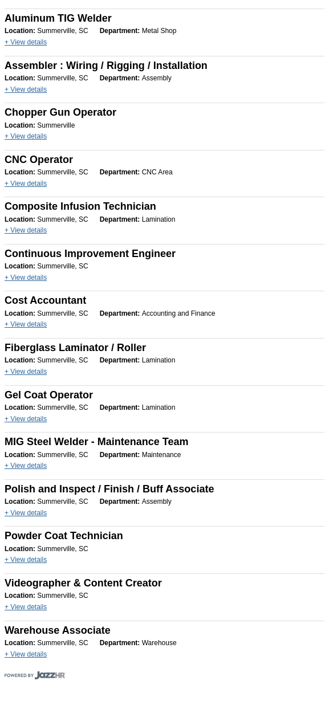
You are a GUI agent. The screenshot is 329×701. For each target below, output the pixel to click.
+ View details (26, 42)
